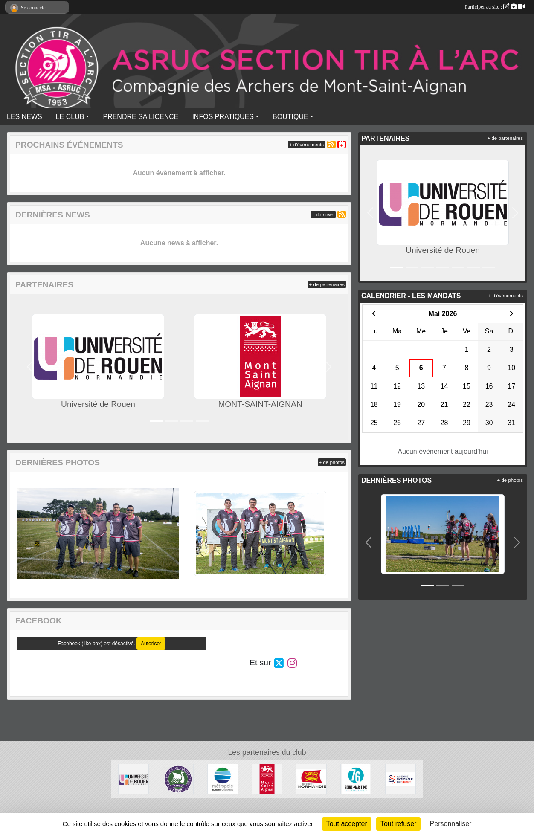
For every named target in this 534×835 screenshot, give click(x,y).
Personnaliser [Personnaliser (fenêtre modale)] (451, 823)
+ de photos (332, 462)
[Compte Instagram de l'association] (292, 662)
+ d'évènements (306, 144)
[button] (30, 367)
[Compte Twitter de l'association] (278, 662)
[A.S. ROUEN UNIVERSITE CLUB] (178, 779)
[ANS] (400, 779)
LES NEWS (24, 116)
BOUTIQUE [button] (290, 116)
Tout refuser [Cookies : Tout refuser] (398, 823)
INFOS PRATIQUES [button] (223, 116)
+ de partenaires (327, 284)
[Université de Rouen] (133, 779)
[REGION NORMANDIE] (311, 779)
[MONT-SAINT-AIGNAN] (267, 779)
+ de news (323, 214)
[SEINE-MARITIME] (355, 779)
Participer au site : (495, 7)
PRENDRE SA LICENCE (140, 116)
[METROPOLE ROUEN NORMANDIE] (222, 779)
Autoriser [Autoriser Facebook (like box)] (151, 644)
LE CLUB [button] (70, 116)
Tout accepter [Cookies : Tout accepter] (346, 823)
